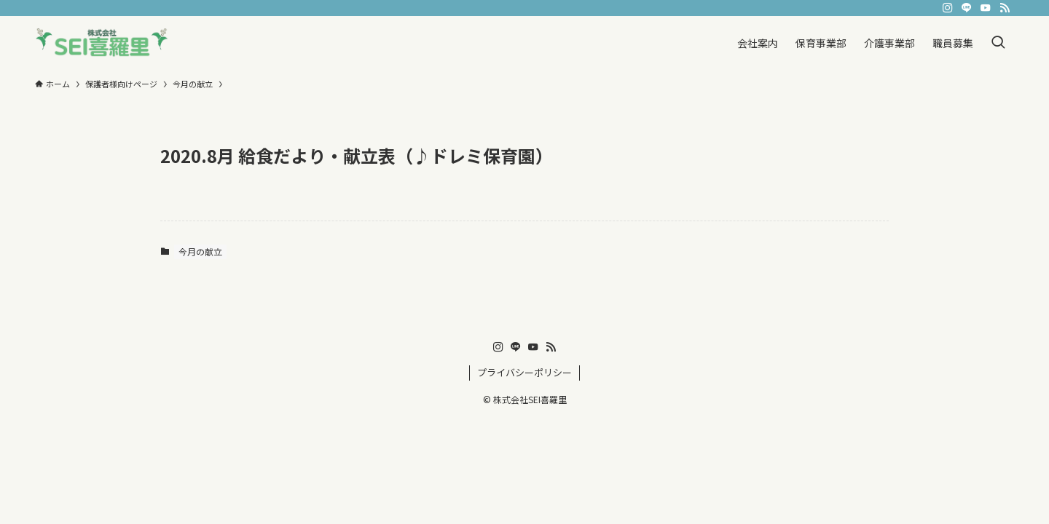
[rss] (1004, 8)
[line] (966, 8)
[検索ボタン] (998, 42)
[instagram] (947, 8)
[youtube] (985, 8)
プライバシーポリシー (524, 372)
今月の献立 (200, 251)
